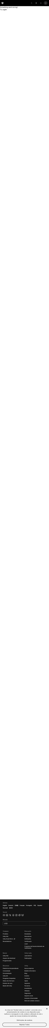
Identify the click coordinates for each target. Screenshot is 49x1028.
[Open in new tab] (14, 939)
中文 (35, 905)
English (5, 905)
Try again (3, 10)
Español (39, 905)
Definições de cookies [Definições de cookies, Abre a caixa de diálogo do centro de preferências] (24, 1024)
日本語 (16, 905)
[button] (24, 963)
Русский (5, 908)
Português (29, 905)
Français (22, 905)
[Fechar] (47, 1013)
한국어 (11, 908)
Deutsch (10, 905)
